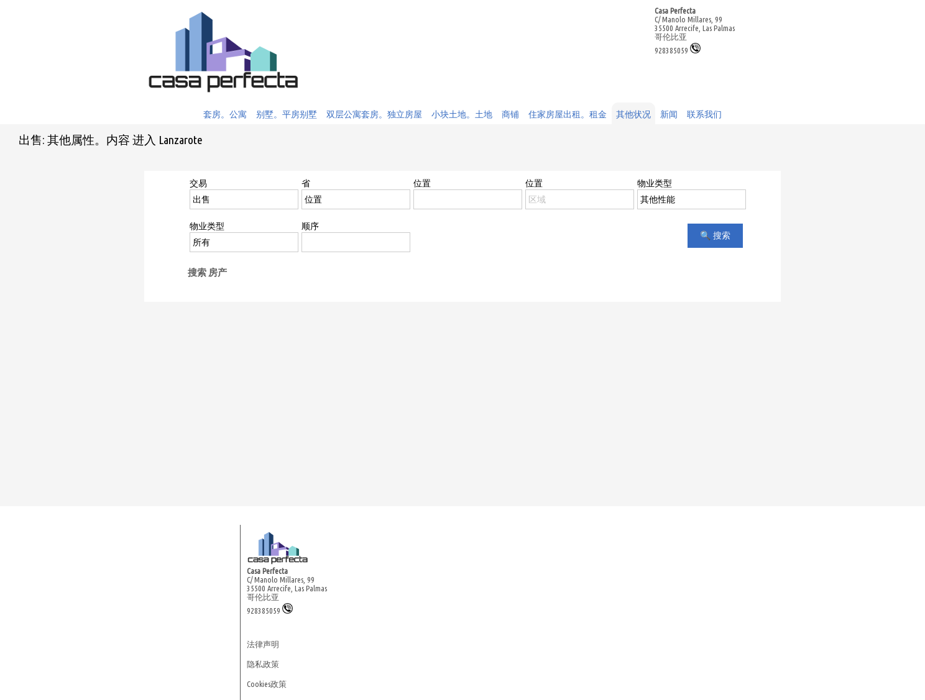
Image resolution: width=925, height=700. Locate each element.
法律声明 (263, 644)
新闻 (669, 114)
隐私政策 (263, 664)
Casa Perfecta (675, 10)
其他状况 (633, 114)
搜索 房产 (207, 272)
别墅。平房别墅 (286, 114)
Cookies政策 (267, 684)
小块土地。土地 (461, 114)
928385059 (678, 50)
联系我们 (704, 114)
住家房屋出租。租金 (567, 114)
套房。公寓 (225, 114)
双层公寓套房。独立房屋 (374, 114)
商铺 (510, 114)
